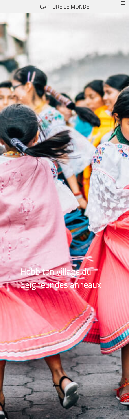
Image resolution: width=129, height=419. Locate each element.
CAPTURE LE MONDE (64, 6)
